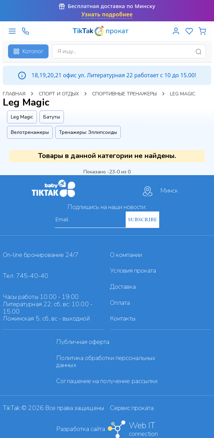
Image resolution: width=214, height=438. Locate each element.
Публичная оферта (82, 342)
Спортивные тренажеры (124, 94)
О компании (126, 255)
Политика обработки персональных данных (105, 361)
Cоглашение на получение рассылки (106, 381)
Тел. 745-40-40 (25, 276)
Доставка (123, 286)
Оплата (120, 303)
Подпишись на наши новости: (107, 207)
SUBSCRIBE (142, 219)
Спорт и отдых (59, 94)
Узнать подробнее (107, 14)
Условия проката (133, 270)
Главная (14, 94)
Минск (160, 191)
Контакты (122, 318)
